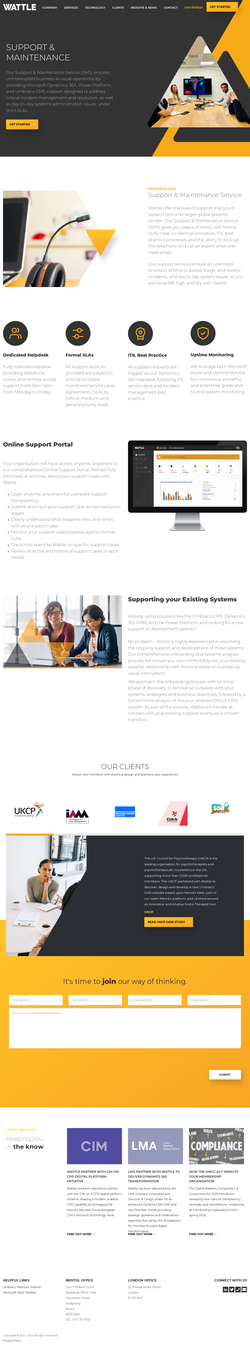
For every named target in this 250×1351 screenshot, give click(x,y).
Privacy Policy (12, 1340)
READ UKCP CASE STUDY (167, 922)
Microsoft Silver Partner (19, 1292)
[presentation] (39, 1059)
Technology (95, 7)
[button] (49, 8)
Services (71, 7)
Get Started (220, 7)
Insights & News (144, 7)
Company (49, 7)
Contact (171, 7)
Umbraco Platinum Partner (22, 1287)
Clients (118, 7)
